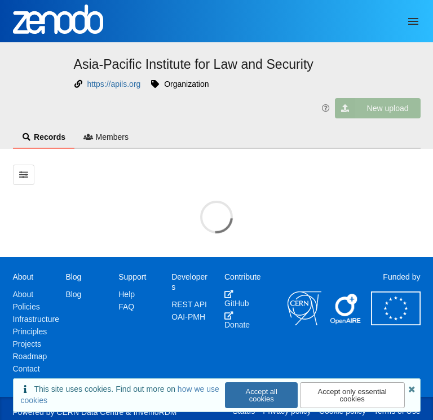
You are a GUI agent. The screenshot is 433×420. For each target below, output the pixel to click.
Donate (237, 320)
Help (126, 294)
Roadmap (30, 356)
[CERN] (304, 322)
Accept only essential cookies (352, 395)
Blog (73, 294)
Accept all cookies (261, 395)
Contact (26, 368)
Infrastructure (36, 319)
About (23, 294)
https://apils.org (113, 84)
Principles (30, 331)
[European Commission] (396, 322)
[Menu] (413, 21)
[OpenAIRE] (346, 322)
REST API (189, 304)
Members (106, 137)
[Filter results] (24, 175)
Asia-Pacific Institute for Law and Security (193, 64)
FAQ (126, 306)
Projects (27, 343)
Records (44, 137)
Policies (26, 306)
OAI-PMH (188, 316)
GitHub (236, 299)
